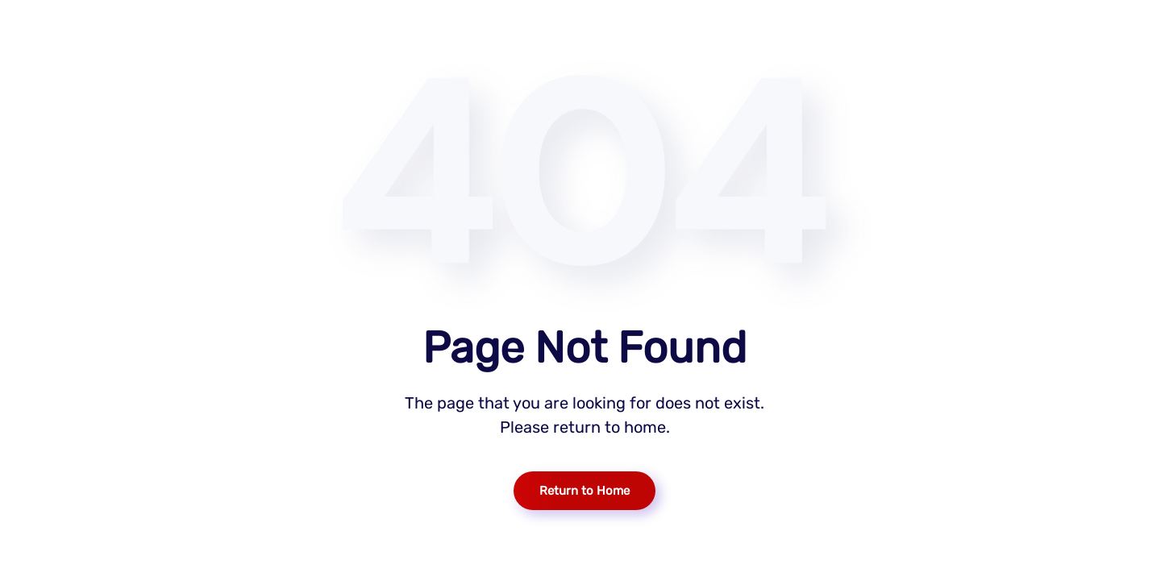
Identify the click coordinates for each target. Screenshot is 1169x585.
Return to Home (584, 490)
